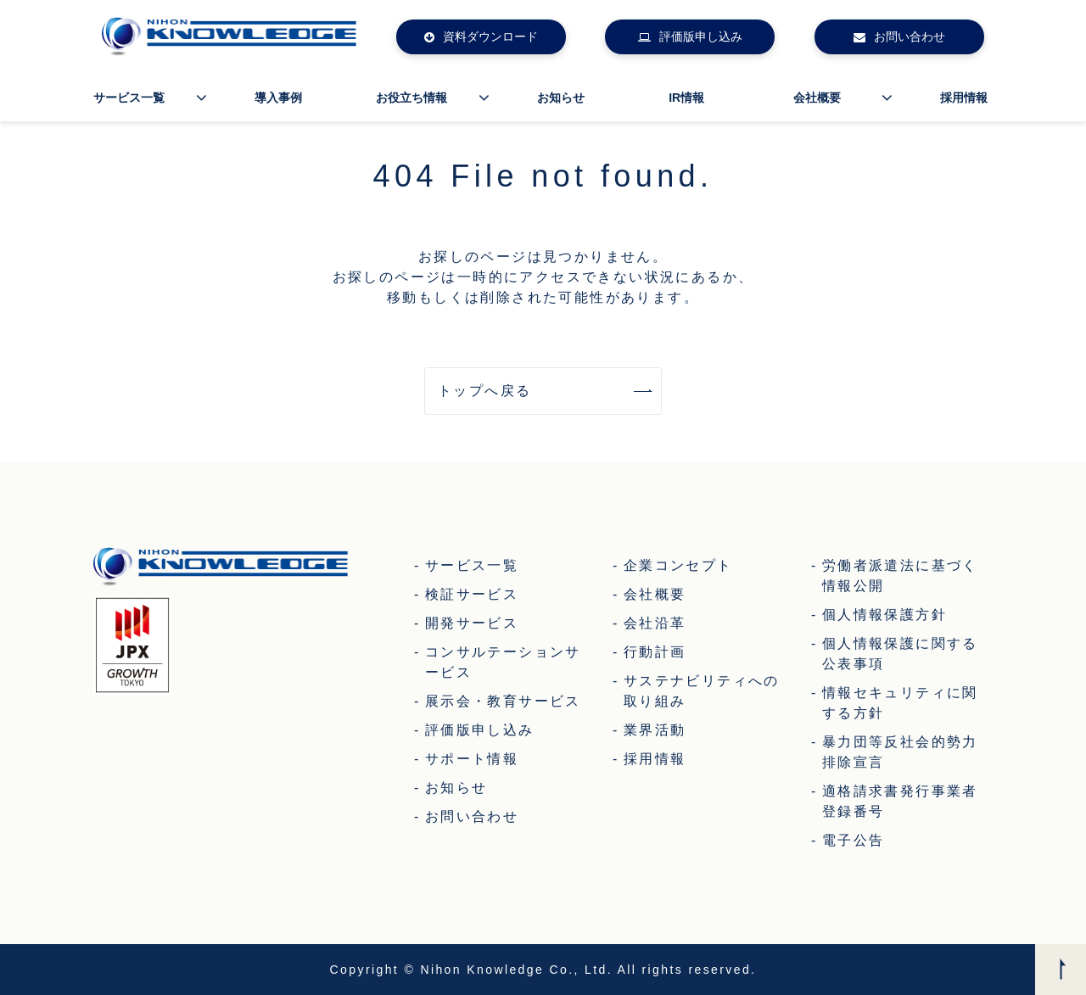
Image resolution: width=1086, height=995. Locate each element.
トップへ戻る (484, 390)
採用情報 (964, 97)
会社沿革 (655, 623)
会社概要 (817, 97)
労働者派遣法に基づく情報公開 (900, 575)
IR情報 (686, 97)
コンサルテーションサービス (503, 662)
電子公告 (853, 840)
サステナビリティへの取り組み (702, 691)
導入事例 (278, 97)
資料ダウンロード (490, 36)
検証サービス (471, 594)
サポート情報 (471, 759)
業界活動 (655, 730)
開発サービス (471, 623)
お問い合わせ (909, 36)
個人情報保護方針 (884, 614)
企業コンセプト (678, 565)
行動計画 (655, 652)
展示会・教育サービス (503, 701)
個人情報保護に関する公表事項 (900, 653)
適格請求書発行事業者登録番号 (900, 801)
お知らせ (561, 97)
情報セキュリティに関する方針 (900, 702)
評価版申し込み (700, 36)
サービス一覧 (129, 97)
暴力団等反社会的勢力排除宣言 (900, 752)
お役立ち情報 (411, 97)
